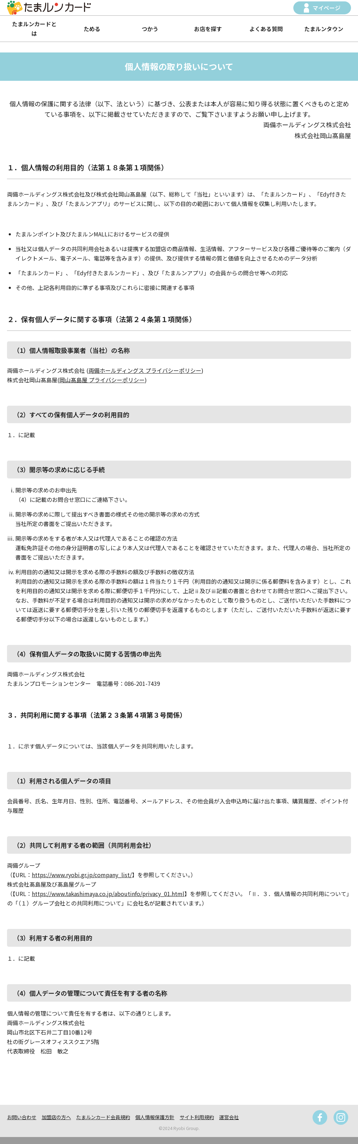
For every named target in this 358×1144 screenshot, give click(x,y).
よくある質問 (266, 28)
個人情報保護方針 (154, 1117)
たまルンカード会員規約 (103, 1117)
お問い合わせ (21, 1117)
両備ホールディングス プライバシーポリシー (144, 370)
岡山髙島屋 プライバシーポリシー (102, 380)
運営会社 (229, 1117)
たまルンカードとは (34, 28)
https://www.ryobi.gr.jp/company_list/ (82, 875)
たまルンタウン (323, 28)
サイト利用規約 (197, 1117)
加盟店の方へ (56, 1117)
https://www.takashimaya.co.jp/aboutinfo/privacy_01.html (108, 893)
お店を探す (208, 28)
